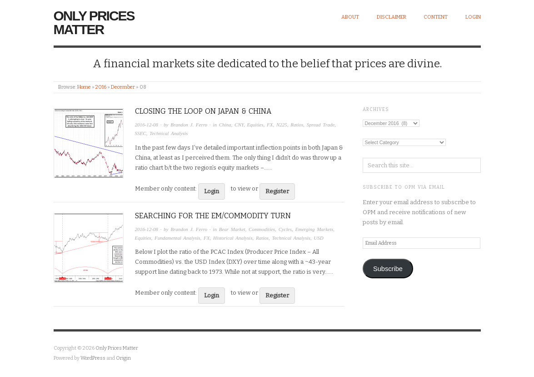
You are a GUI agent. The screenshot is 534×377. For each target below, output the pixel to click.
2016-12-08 (146, 124)
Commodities (262, 229)
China (225, 124)
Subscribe (388, 268)
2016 (100, 87)
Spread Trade (320, 124)
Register (277, 191)
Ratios (296, 124)
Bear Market (232, 229)
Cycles (285, 229)
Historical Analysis (232, 238)
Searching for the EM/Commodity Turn (213, 215)
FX (270, 124)
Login (473, 17)
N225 (281, 124)
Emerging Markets (314, 229)
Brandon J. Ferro (188, 124)
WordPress (92, 358)
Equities (255, 124)
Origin (123, 358)
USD (318, 238)
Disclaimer (391, 17)
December (123, 87)
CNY (239, 124)
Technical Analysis (169, 133)
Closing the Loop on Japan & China (203, 111)
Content (436, 17)
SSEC (140, 133)
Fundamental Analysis (177, 238)
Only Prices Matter (94, 22)
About (350, 17)
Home (84, 87)
